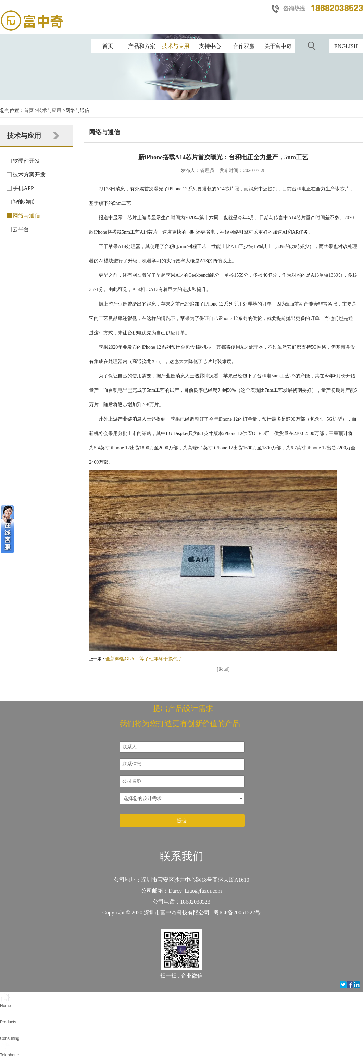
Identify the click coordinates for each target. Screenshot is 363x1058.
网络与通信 (26, 216)
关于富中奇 (278, 46)
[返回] (223, 669)
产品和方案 (141, 46)
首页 (107, 46)
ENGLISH (346, 46)
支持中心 (210, 46)
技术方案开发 (29, 174)
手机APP (23, 188)
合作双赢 (244, 46)
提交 (182, 820)
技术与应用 (175, 46)
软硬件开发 (26, 161)
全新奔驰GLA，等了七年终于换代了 (144, 658)
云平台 (21, 229)
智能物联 (24, 202)
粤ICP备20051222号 (237, 913)
